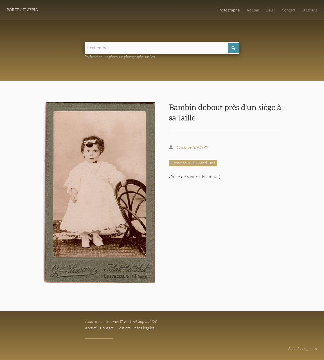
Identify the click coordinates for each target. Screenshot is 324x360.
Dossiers (309, 10)
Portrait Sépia (23, 10)
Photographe (226, 10)
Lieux (269, 10)
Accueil (251, 10)
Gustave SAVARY (194, 148)
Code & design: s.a (301, 349)
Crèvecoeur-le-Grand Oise (195, 163)
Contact (288, 10)
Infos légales (147, 328)
